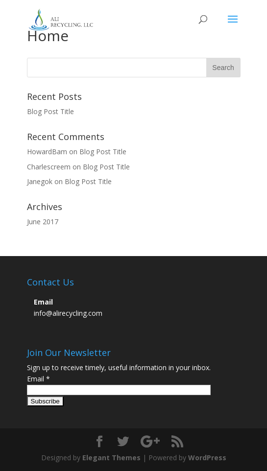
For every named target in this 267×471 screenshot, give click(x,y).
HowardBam (47, 151)
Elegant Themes (111, 457)
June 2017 (42, 221)
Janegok (39, 181)
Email (38, 378)
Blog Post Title (50, 111)
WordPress (207, 457)
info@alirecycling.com (68, 313)
